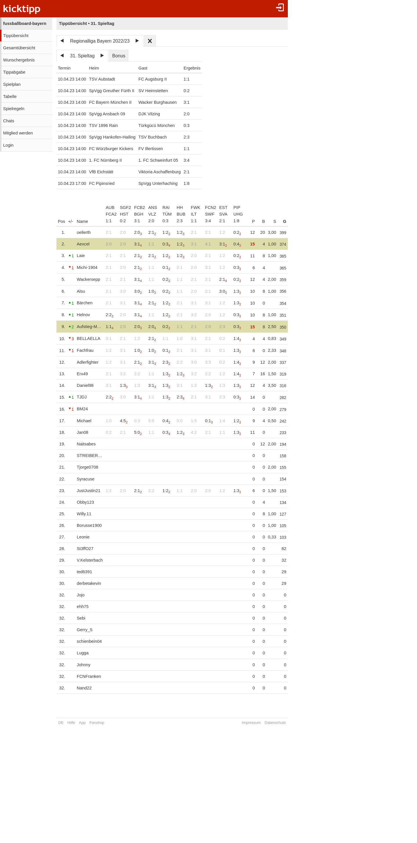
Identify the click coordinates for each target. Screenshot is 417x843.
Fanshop (96, 722)
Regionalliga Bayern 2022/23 (99, 41)
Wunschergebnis (19, 60)
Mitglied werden (18, 133)
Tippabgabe (14, 72)
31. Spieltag (82, 55)
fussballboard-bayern (24, 23)
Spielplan (12, 84)
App (82, 722)
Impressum (255, 722)
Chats (8, 121)
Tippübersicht (15, 35)
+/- (70, 221)
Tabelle (10, 96)
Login (8, 145)
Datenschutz (278, 722)
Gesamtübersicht (19, 47)
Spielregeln (13, 108)
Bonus (118, 55)
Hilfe (71, 722)
